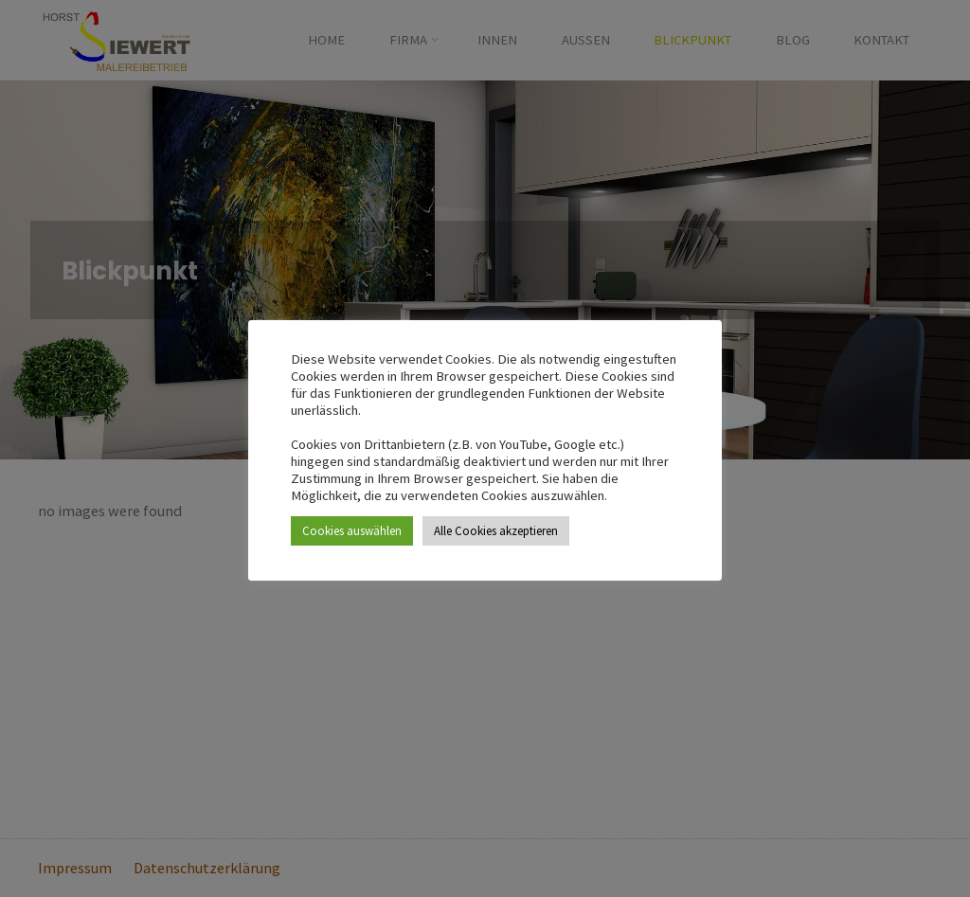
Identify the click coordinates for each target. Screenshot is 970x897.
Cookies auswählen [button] (352, 531)
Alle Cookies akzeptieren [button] (496, 531)
